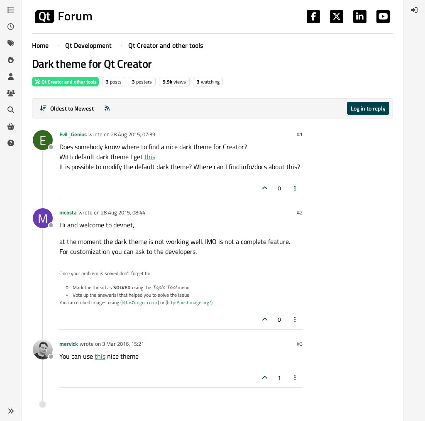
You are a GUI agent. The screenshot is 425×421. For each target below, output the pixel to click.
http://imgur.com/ (140, 302)
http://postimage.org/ (189, 302)
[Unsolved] (10, 143)
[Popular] (10, 59)
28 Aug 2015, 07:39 (133, 134)
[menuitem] (414, 10)
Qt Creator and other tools (65, 82)
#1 (300, 134)
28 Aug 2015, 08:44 (123, 212)
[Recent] (10, 26)
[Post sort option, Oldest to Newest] (67, 108)
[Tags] (10, 43)
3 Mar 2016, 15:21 (123, 344)
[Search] (10, 109)
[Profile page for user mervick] (43, 349)
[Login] (414, 10)
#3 (300, 344)
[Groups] (10, 93)
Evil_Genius (73, 134)
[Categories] (10, 10)
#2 (300, 212)
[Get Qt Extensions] (10, 126)
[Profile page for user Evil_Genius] (43, 140)
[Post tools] (295, 188)
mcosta (68, 212)
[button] (10, 411)
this (149, 157)
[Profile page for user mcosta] (43, 218)
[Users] (10, 76)
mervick (68, 344)
